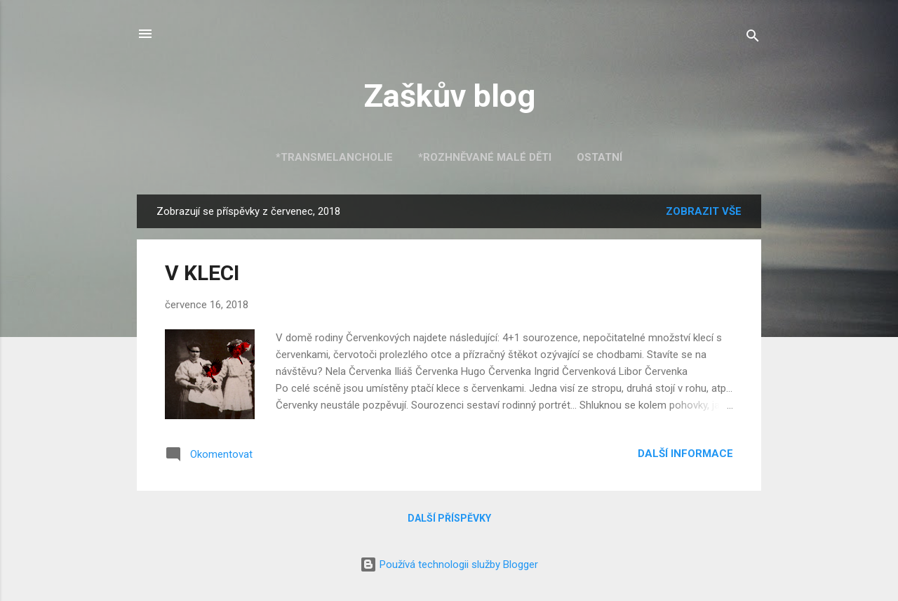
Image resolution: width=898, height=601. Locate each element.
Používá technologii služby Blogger (449, 564)
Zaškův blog (449, 95)
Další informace (685, 453)
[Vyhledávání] (752, 38)
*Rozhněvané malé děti (484, 157)
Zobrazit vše (704, 211)
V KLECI (202, 272)
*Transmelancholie (334, 157)
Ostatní (599, 157)
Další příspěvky (449, 518)
